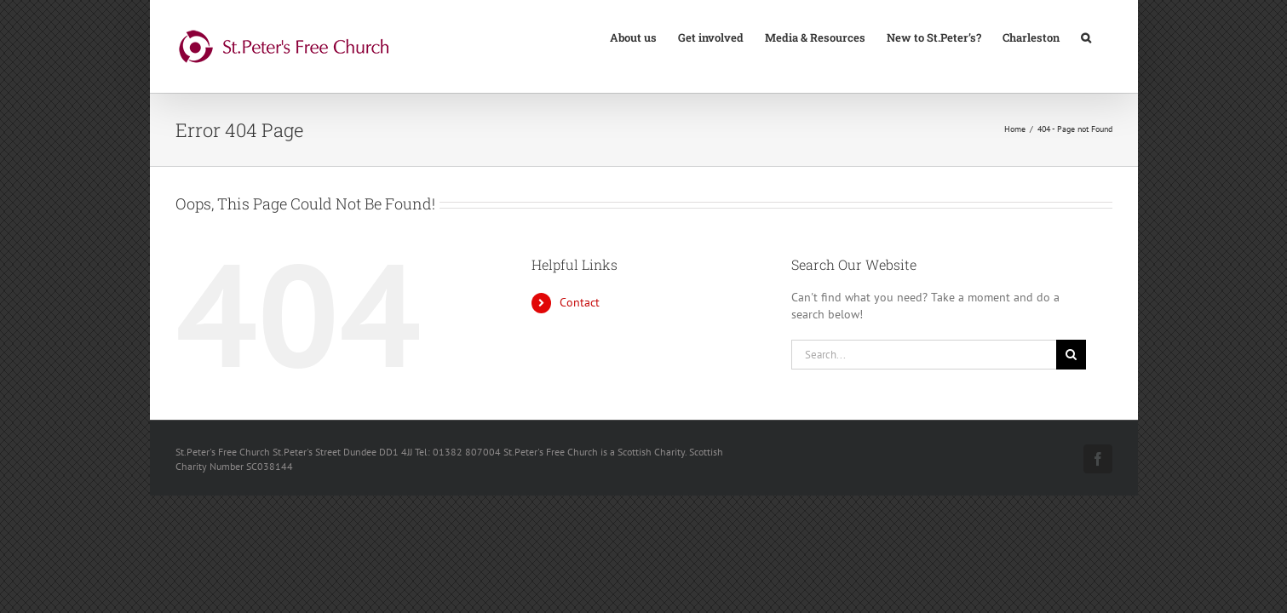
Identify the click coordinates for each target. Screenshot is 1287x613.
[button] (1107, 36)
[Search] (1071, 355)
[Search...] (924, 355)
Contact (580, 302)
